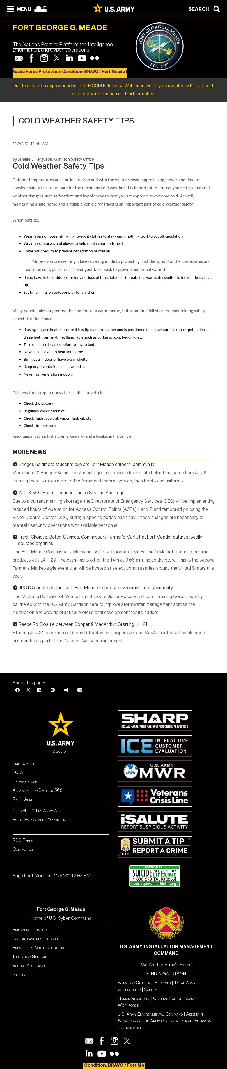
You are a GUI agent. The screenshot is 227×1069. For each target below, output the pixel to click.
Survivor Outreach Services (144, 982)
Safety (19, 974)
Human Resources (134, 998)
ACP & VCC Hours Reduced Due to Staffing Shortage (72, 492)
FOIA (18, 772)
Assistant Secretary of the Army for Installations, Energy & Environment (164, 1020)
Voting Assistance (29, 965)
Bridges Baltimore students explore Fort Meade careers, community (87, 464)
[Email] (79, 690)
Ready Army (23, 799)
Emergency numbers (30, 929)
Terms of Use (25, 781)
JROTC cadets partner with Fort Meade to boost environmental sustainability (96, 587)
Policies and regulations (35, 938)
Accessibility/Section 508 (38, 790)
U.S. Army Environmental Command (150, 1014)
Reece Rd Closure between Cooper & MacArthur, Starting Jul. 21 (83, 624)
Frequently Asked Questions (39, 947)
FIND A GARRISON (166, 973)
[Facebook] (17, 690)
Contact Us (23, 849)
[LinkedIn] (39, 690)
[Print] (66, 690)
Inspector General (30, 956)
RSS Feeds (23, 840)
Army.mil (61, 752)
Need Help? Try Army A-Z (37, 810)
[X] (28, 690)
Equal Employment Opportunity (42, 819)
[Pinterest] (53, 690)
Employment (24, 763)
